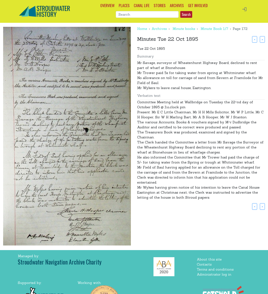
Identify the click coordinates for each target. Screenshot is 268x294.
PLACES (124, 5)
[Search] (147, 14)
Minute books (184, 29)
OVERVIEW (107, 5)
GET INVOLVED (198, 5)
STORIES (160, 5)
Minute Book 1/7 (214, 29)
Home (142, 29)
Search (186, 14)
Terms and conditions (215, 269)
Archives (159, 29)
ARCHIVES (177, 5)
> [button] (262, 39)
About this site (209, 259)
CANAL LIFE (141, 5)
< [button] (254, 39)
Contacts (204, 264)
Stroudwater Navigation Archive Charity (60, 262)
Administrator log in (214, 274)
